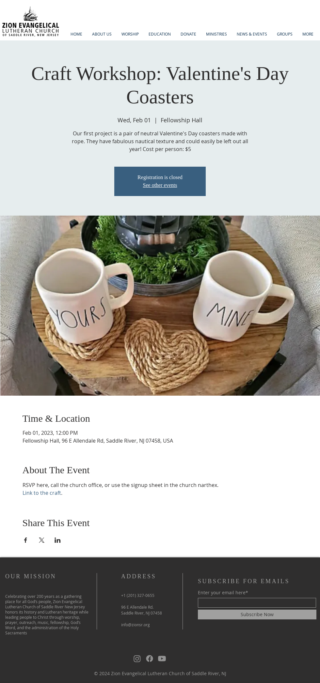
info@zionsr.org (135, 624)
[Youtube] (162, 658)
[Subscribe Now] (257, 614)
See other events (160, 185)
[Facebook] (149, 658)
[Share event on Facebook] (26, 540)
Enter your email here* (223, 592)
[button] (102, 34)
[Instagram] (137, 658)
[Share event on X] (42, 540)
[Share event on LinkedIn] (58, 540)
